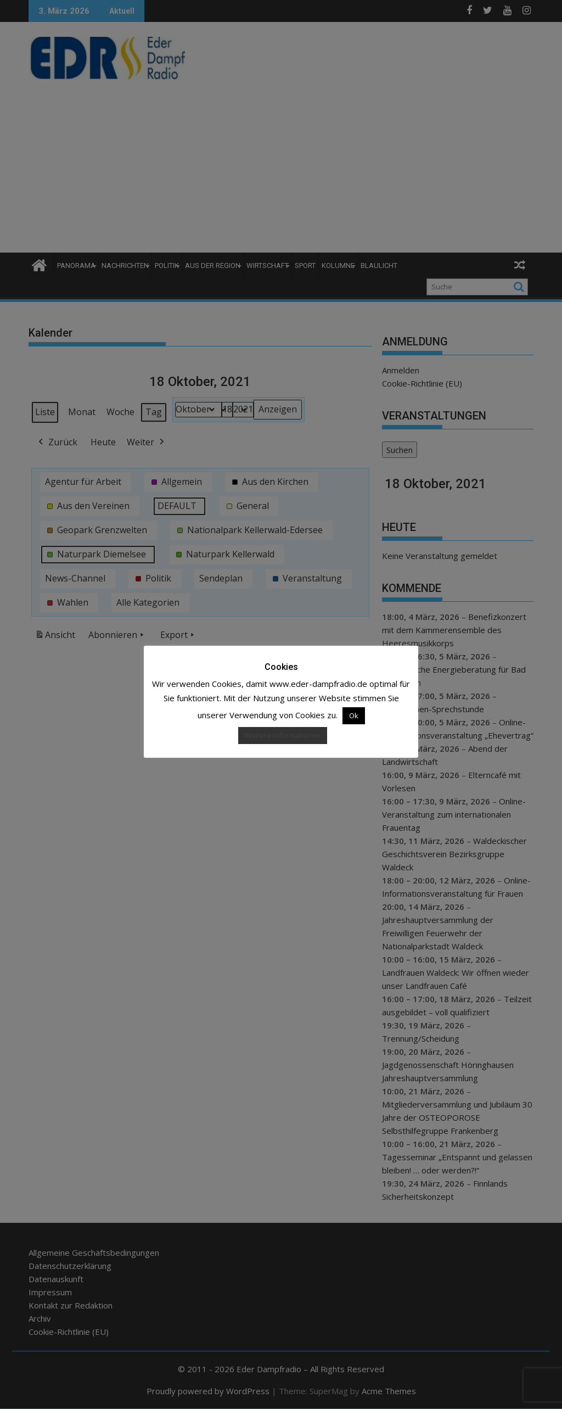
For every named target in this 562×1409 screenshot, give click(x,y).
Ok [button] (353, 715)
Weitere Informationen (283, 735)
